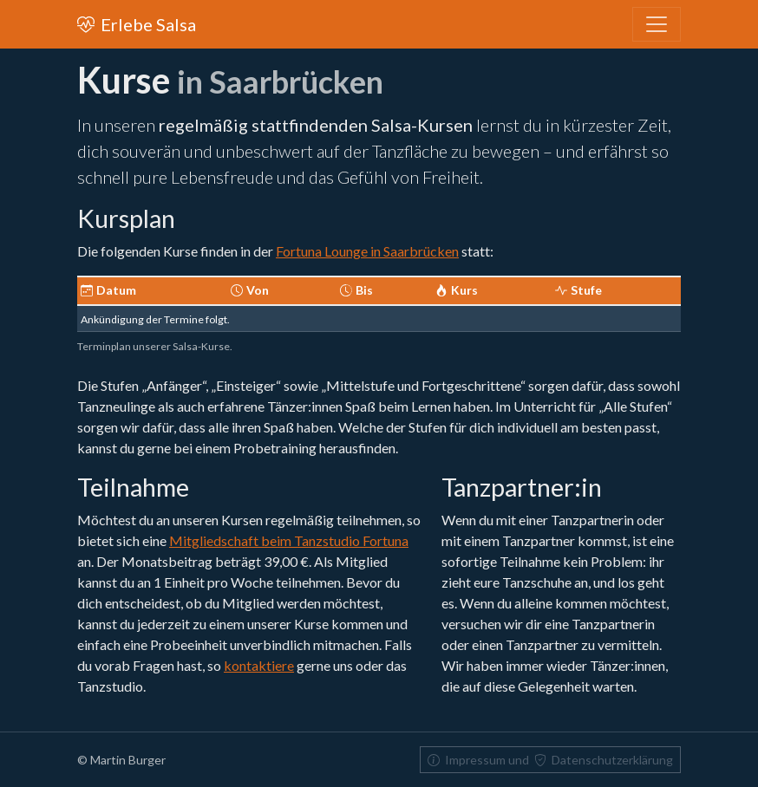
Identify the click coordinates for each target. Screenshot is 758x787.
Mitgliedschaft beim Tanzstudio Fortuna (288, 540)
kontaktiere (259, 665)
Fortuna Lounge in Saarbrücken (367, 251)
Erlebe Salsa (136, 24)
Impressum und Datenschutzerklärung (550, 759)
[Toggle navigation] (656, 24)
